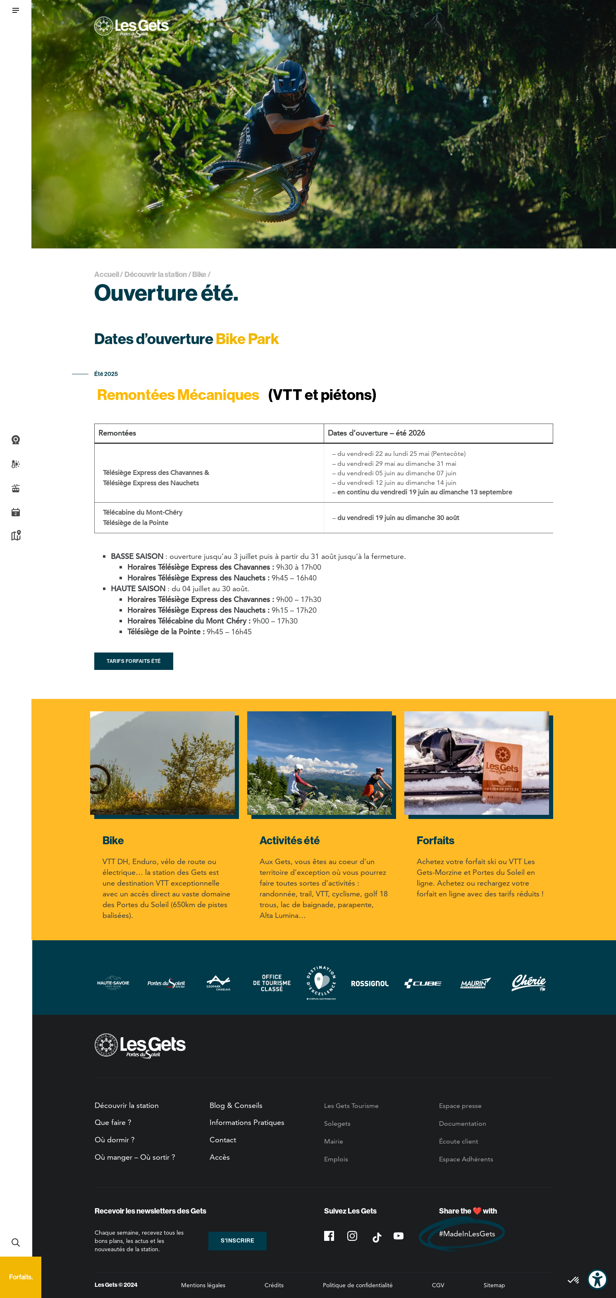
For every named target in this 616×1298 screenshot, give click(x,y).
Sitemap (494, 1285)
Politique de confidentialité (358, 1285)
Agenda (15, 512)
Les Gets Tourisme (351, 1106)
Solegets (337, 1123)
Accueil (106, 274)
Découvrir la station (155, 274)
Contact (223, 1139)
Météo (15, 464)
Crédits (274, 1285)
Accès (220, 1157)
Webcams (15, 440)
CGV (438, 1285)
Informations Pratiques (247, 1122)
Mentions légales (203, 1285)
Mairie (333, 1141)
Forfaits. (21, 1277)
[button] (15, 10)
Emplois (336, 1159)
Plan (15, 536)
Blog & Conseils (236, 1105)
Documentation (462, 1123)
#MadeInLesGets (467, 1233)
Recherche (15, 1242)
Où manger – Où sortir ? (135, 1157)
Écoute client (458, 1141)
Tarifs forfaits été (134, 661)
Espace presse (460, 1106)
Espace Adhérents (466, 1159)
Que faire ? (113, 1122)
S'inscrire (237, 1240)
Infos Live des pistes (15, 488)
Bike (199, 274)
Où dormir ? (115, 1139)
